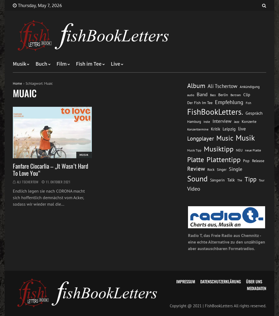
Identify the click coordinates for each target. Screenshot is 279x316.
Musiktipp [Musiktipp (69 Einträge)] (218, 148)
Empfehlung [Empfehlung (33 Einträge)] (229, 102)
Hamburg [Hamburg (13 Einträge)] (194, 121)
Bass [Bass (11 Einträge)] (213, 95)
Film (62, 64)
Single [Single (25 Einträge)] (235, 169)
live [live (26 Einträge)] (242, 129)
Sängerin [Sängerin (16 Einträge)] (217, 180)
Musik (19, 64)
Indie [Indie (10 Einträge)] (207, 122)
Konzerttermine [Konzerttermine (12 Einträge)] (197, 129)
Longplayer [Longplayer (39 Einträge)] (200, 138)
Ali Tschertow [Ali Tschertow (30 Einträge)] (222, 86)
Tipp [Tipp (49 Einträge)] (250, 179)
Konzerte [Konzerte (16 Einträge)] (249, 121)
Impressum (185, 281)
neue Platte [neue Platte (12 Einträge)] (253, 150)
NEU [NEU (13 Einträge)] (239, 150)
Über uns (254, 281)
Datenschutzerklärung (220, 281)
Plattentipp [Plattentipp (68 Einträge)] (224, 159)
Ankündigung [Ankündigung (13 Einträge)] (250, 86)
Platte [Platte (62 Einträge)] (195, 159)
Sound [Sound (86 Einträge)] (197, 179)
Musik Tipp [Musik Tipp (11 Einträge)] (194, 150)
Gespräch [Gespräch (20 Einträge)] (254, 113)
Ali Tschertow (28, 182)
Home (17, 83)
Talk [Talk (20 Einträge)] (231, 180)
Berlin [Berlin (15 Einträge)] (223, 94)
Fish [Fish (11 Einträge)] (248, 103)
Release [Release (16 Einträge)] (258, 160)
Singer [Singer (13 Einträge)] (221, 169)
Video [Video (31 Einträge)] (193, 188)
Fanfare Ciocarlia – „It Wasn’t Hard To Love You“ (50, 169)
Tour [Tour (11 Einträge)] (262, 180)
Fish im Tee (89, 64)
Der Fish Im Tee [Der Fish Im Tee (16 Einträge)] (200, 102)
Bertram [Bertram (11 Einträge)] (236, 95)
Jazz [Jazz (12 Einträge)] (236, 122)
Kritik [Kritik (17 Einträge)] (215, 129)
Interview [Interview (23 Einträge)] (222, 121)
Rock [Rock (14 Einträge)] (210, 169)
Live (115, 64)
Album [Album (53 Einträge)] (196, 85)
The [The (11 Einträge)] (239, 180)
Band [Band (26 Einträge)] (202, 94)
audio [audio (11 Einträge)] (190, 95)
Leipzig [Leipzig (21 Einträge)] (229, 129)
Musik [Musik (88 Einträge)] (245, 138)
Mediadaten (256, 288)
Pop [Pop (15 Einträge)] (246, 160)
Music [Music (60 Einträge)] (224, 138)
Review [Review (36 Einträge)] (196, 168)
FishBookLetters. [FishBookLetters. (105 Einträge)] (215, 112)
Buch (41, 64)
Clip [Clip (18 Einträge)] (246, 94)
